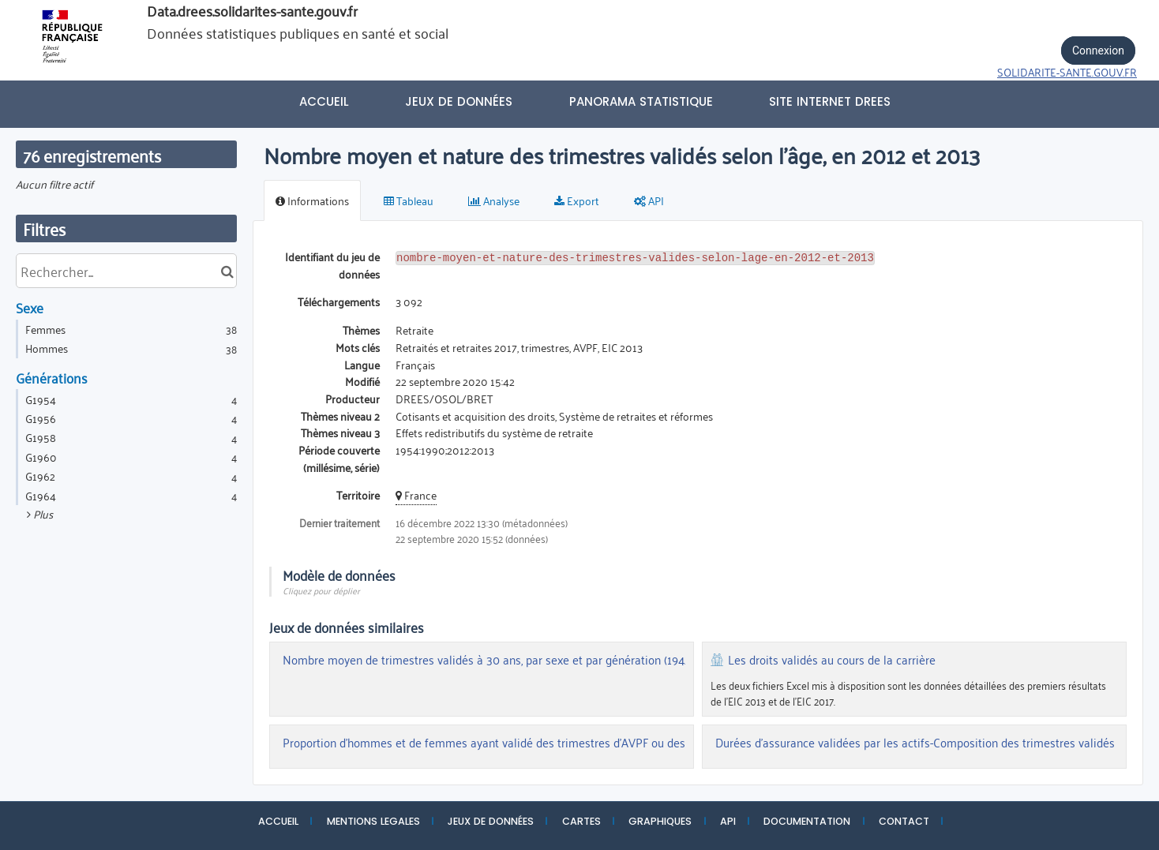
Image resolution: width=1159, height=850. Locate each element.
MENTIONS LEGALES (373, 821)
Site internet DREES (830, 101)
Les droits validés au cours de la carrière (832, 659)
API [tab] (649, 200)
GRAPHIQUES (660, 821)
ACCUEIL (278, 821)
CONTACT (904, 821)
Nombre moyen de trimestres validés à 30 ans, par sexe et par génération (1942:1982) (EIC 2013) (527, 659)
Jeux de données (458, 101)
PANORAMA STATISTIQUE (641, 101)
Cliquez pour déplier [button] (321, 590)
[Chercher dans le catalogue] (227, 270)
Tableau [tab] (408, 200)
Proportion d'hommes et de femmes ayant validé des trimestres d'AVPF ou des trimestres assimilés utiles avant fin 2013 (591, 742)
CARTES (581, 821)
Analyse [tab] (493, 200)
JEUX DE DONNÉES (491, 821)
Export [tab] (576, 200)
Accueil (324, 101)
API (728, 821)
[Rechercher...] (126, 270)
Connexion (1098, 50)
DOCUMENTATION (806, 821)
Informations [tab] (312, 200)
